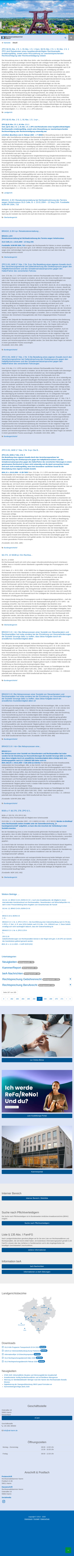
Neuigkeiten (9, 961)
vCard (37, 1418)
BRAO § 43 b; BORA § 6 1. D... (11, 917)
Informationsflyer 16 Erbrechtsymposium (18, 1354)
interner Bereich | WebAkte (37, 1198)
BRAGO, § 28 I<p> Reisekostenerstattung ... (21, 231)
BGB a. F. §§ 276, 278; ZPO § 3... (16, 811)
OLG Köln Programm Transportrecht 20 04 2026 (21, 1347)
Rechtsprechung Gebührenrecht (22, 979)
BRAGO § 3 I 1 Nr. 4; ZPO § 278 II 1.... (14, 931)
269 (50, 999)
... (2, 911)
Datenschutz (45, 1519)
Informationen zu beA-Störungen (37, 1272)
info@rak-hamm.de (10, 1430)
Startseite (7, 43)
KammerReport (11, 967)
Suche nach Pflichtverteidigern (37, 1223)
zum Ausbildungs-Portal (37, 1116)
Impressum (28, 1519)
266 (34, 999)
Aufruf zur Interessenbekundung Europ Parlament (22, 1351)
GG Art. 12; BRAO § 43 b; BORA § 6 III (16, 908)
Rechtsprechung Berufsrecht (19, 984)
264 (23, 999)
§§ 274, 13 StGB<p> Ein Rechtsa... (17, 555)
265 (28, 999)
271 (62, 999)
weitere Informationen (37, 1250)
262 (11, 999)
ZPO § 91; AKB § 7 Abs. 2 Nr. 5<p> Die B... (20, 450)
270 (56, 999)
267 (39, 999)
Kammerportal (37, 1172)
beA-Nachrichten (12, 973)
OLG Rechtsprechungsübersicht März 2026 (19, 1358)
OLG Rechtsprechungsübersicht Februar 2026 (21, 1362)
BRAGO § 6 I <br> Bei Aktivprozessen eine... (21, 746)
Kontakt (36, 1519)
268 (45, 999)
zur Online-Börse (37, 1060)
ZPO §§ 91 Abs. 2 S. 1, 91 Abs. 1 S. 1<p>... (21, 119)
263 (17, 999)
